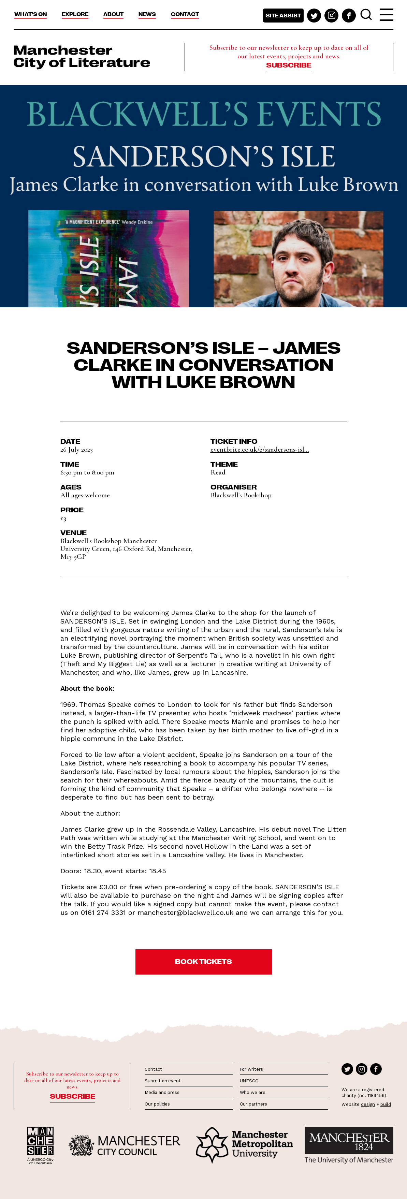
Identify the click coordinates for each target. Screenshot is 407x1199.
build (385, 1104)
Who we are (252, 1092)
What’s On (30, 14)
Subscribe (288, 64)
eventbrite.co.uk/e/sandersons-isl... (259, 449)
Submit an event (163, 1080)
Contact (185, 14)
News (147, 14)
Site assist (283, 15)
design (368, 1104)
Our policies (157, 1104)
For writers (251, 1069)
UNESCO (249, 1080)
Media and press (162, 1092)
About (113, 14)
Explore (75, 14)
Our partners (253, 1104)
